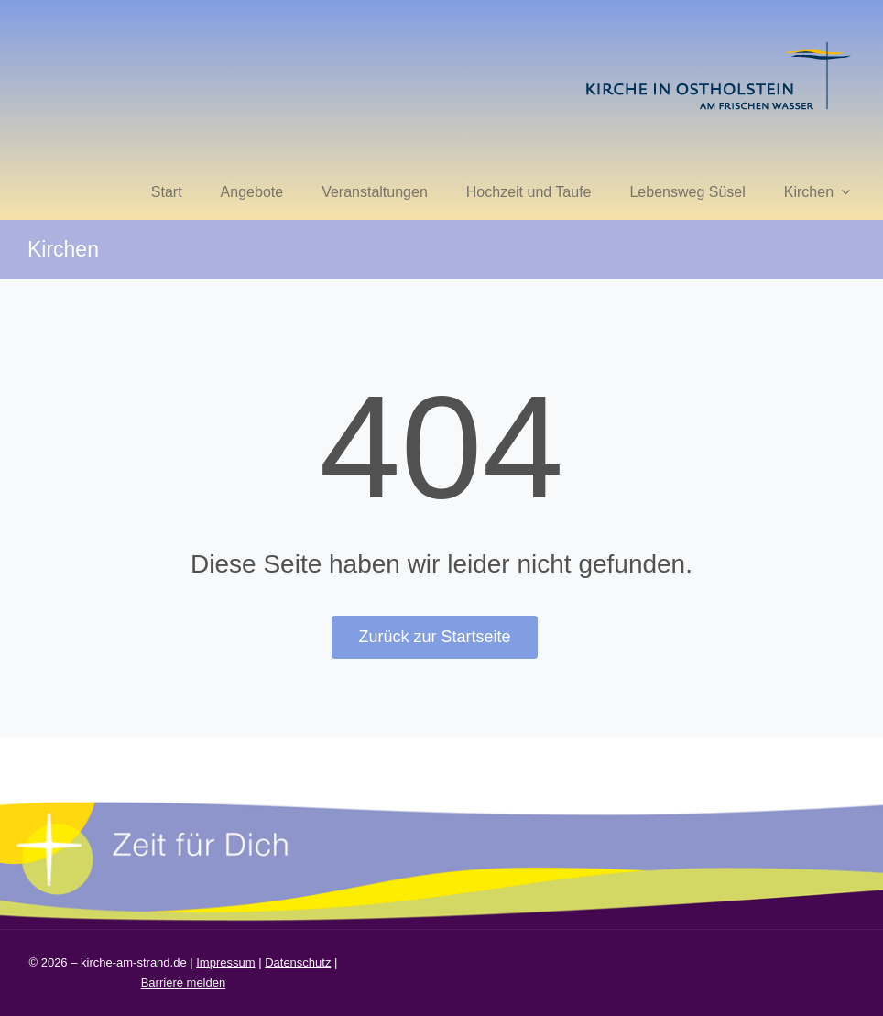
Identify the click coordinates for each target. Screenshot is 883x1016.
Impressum (225, 962)
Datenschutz (298, 962)
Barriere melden (183, 982)
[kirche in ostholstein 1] (718, 43)
